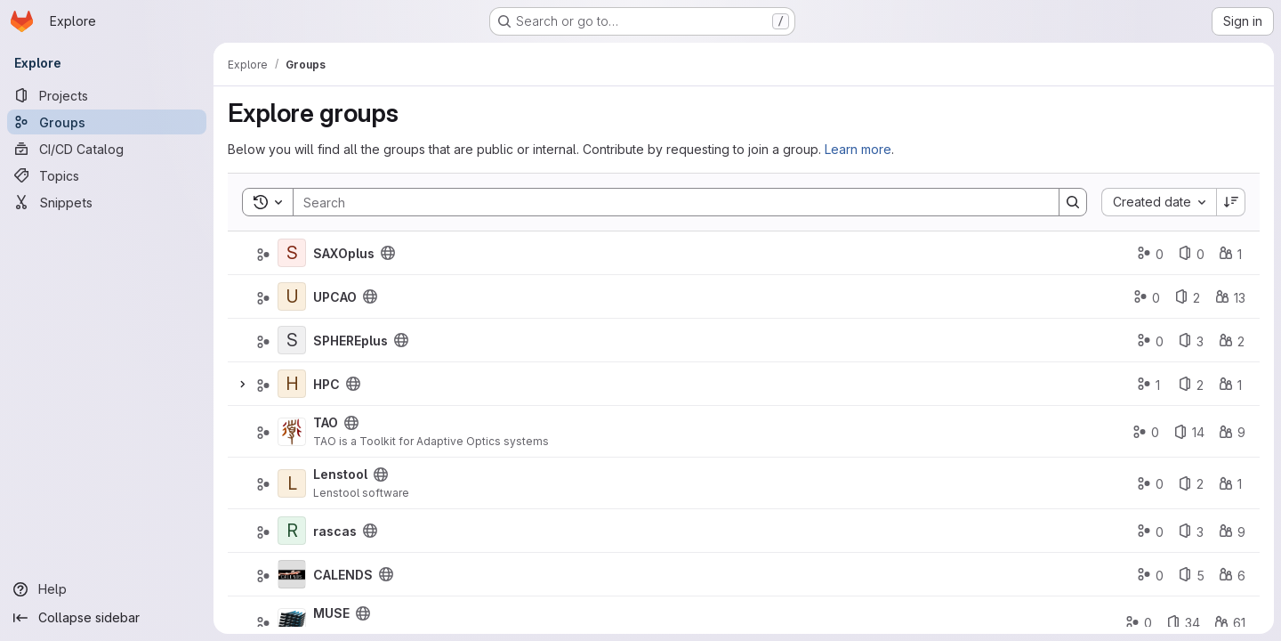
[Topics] (106, 175)
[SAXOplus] (292, 253)
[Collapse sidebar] (106, 617)
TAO (325, 422)
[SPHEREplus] (292, 340)
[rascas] (292, 530)
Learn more (858, 149)
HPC (326, 384)
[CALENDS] (292, 574)
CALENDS (343, 574)
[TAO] (292, 432)
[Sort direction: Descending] (1231, 202)
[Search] (667, 202)
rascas (335, 531)
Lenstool (340, 474)
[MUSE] (292, 622)
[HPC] (292, 383)
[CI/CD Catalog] (106, 148)
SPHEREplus (350, 340)
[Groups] (106, 122)
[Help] (106, 589)
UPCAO (335, 296)
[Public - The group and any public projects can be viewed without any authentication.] (388, 253)
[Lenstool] (292, 483)
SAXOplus (344, 253)
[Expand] (242, 383)
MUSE (331, 613)
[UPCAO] (292, 296)
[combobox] (1158, 202)
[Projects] (106, 95)
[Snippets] (106, 202)
